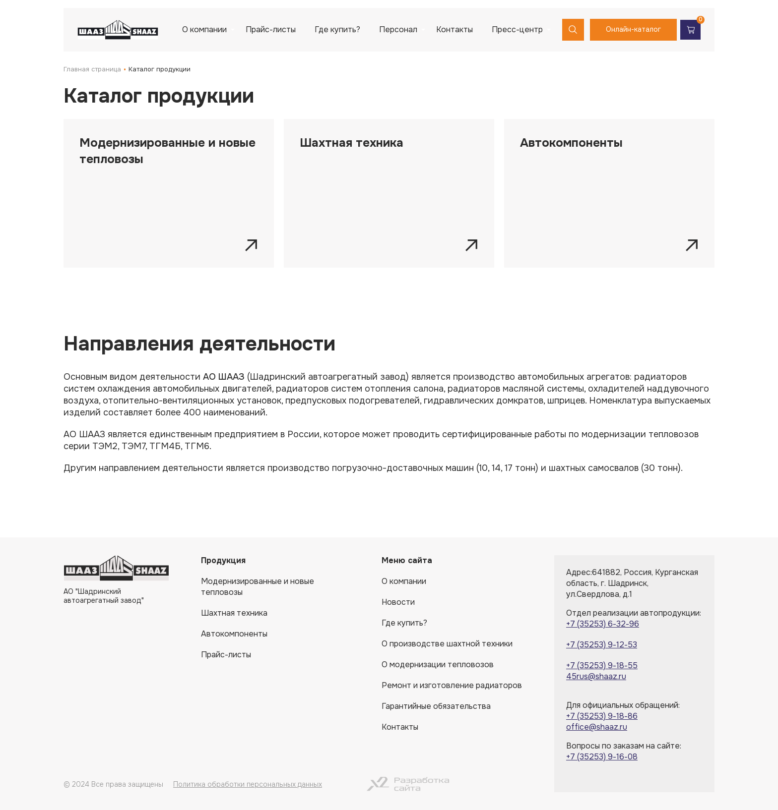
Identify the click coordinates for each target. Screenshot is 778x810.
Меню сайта (407, 560)
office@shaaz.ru (596, 727)
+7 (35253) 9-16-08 (602, 757)
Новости (398, 602)
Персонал (398, 29)
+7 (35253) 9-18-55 (602, 665)
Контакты (454, 29)
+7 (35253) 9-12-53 (601, 644)
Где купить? (337, 29)
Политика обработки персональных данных (247, 784)
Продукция (223, 560)
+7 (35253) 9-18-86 (602, 716)
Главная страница (92, 69)
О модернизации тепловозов (438, 664)
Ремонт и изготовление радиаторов (452, 685)
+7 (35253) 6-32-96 (602, 624)
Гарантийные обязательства (436, 706)
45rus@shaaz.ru (596, 676)
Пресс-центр (517, 29)
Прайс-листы (271, 29)
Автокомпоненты (234, 634)
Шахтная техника (234, 613)
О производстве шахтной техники (447, 643)
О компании (204, 29)
